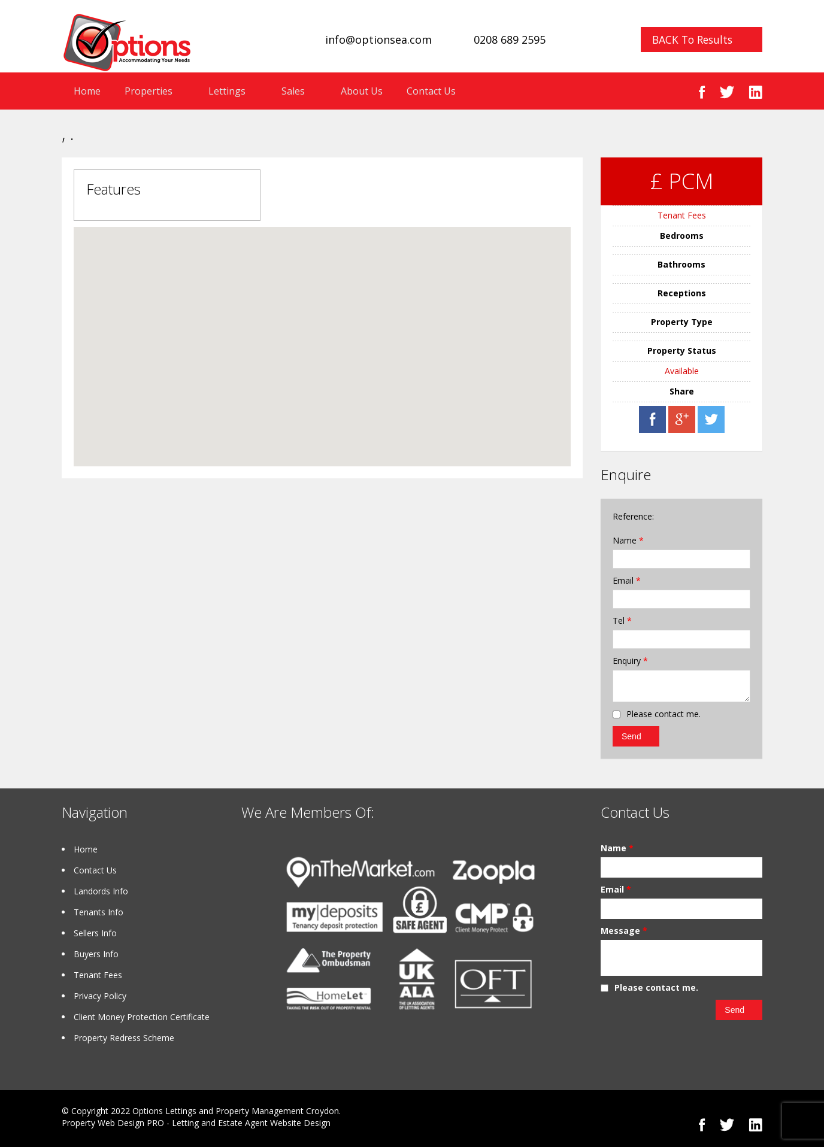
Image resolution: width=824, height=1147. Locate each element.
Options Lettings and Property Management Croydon (235, 1110)
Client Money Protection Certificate (142, 1016)
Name (628, 540)
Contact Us (431, 91)
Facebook (702, 91)
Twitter (727, 91)
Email (627, 580)
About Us (362, 91)
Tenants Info (98, 912)
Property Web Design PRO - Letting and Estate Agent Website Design (196, 1122)
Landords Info (101, 891)
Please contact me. (663, 714)
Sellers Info (95, 933)
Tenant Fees (682, 215)
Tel (622, 620)
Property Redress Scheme (124, 1037)
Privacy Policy (100, 996)
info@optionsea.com (378, 39)
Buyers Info (96, 954)
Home (87, 91)
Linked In (755, 91)
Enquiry (630, 660)
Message (624, 930)
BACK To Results (692, 39)
